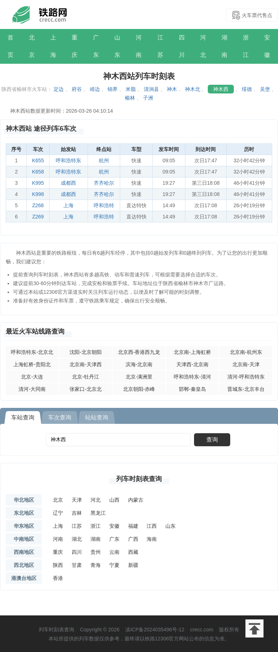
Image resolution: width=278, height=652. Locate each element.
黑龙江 (98, 513)
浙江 (246, 46)
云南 (114, 552)
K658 (38, 172)
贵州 (95, 552)
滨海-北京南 (139, 364)
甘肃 (77, 565)
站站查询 (96, 417)
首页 (10, 46)
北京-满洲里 (139, 377)
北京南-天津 (246, 364)
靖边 (95, 89)
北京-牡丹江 (85, 377)
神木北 (192, 89)
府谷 (77, 89)
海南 (152, 539)
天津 (77, 500)
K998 (38, 194)
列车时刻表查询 (139, 478)
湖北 (77, 539)
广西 (133, 539)
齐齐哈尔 (104, 183)
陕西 (58, 565)
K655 (38, 160)
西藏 (133, 552)
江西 (152, 526)
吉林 (77, 513)
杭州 (104, 160)
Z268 (38, 205)
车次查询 (59, 417)
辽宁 (58, 513)
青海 (95, 565)
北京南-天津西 (86, 364)
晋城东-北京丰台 (246, 389)
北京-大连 (32, 377)
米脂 (131, 89)
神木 (172, 89)
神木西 (220, 89)
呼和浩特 (104, 205)
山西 (114, 500)
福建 (133, 526)
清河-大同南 (32, 389)
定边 (59, 89)
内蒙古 (135, 500)
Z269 (38, 217)
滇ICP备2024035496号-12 (154, 629)
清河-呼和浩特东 (246, 377)
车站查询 (22, 417)
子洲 (148, 98)
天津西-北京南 (192, 364)
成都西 (68, 183)
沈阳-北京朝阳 (86, 352)
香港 (58, 578)
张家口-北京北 (86, 389)
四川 (182, 46)
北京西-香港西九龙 (139, 352)
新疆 (133, 565)
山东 (117, 46)
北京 (32, 46)
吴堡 (265, 89)
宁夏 (114, 565)
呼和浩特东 (68, 160)
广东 (96, 46)
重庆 (74, 46)
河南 (139, 46)
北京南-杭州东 (246, 352)
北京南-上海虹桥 (192, 352)
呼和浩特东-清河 (192, 377)
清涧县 (151, 89)
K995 (38, 183)
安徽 (267, 46)
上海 (53, 46)
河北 (203, 46)
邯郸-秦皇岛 (192, 389)
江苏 (160, 46)
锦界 (113, 89)
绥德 (247, 89)
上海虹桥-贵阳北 (32, 364)
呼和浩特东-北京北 (32, 352)
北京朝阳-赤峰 (139, 389)
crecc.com (201, 629)
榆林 (130, 98)
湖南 (224, 46)
